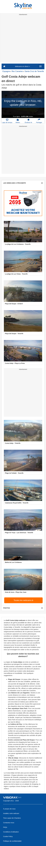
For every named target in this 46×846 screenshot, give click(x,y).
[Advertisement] (23, 39)
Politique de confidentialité (12, 841)
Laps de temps (7, 120)
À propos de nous (9, 809)
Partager (39, 120)
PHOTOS (23, 608)
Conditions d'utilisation (11, 832)
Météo (18, 120)
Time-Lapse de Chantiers (12, 818)
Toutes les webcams (23, 600)
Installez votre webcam (11, 813)
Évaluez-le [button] (28, 120)
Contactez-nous (8, 822)
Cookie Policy (8, 836)
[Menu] (40, 66)
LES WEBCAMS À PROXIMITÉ (23, 183)
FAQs (5, 827)
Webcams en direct (22, 66)
